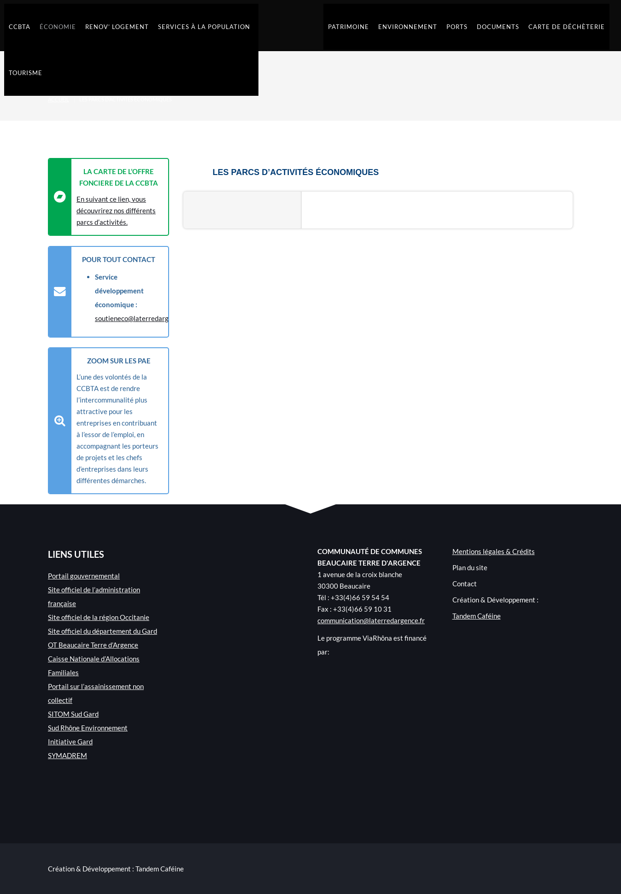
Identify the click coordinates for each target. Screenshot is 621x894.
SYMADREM (67, 755)
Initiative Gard (70, 741)
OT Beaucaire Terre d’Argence (93, 645)
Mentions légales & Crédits (493, 551)
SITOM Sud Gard (73, 714)
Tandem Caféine (476, 616)
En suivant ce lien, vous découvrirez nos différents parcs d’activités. (116, 210)
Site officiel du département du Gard (102, 631)
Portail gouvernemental (84, 576)
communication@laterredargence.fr (371, 620)
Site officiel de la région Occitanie (98, 617)
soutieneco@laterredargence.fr (142, 318)
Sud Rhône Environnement (88, 728)
